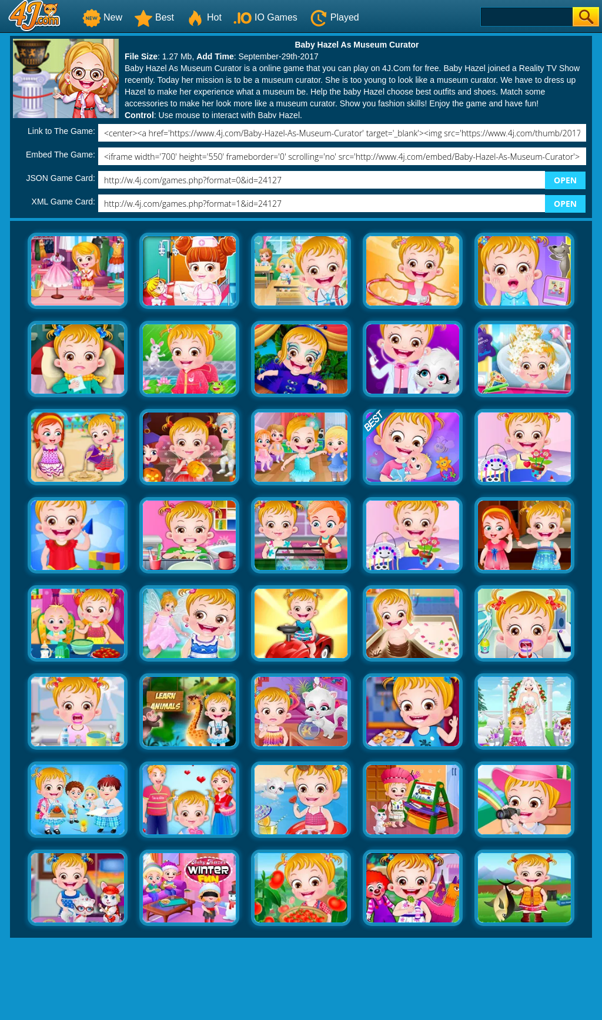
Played (334, 17)
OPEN (565, 180)
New (102, 17)
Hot (204, 17)
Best (154, 17)
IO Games (265, 17)
